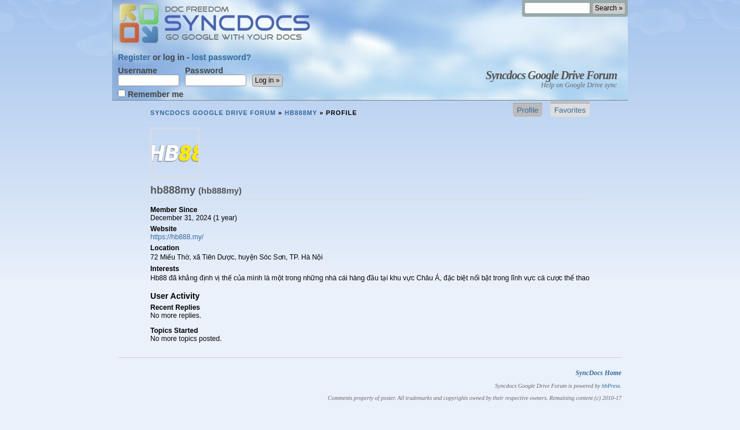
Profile (527, 110)
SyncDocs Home (598, 373)
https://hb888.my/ (177, 237)
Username (148, 76)
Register (134, 57)
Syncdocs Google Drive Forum (551, 75)
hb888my (300, 112)
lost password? (221, 57)
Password (215, 76)
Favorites (570, 110)
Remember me (150, 94)
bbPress (611, 386)
